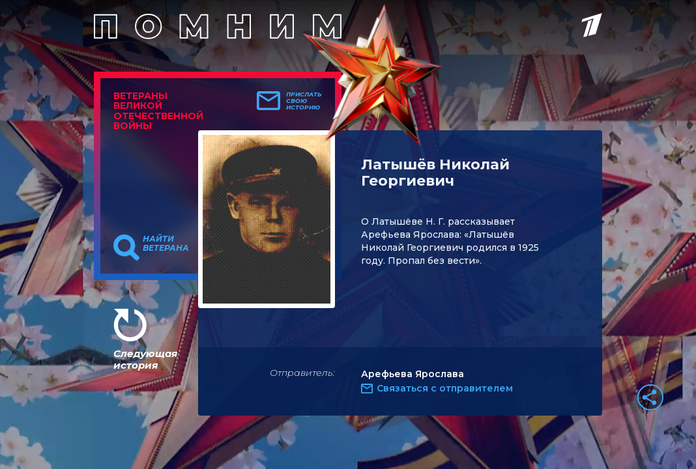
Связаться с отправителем (445, 388)
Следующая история (145, 359)
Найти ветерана (166, 243)
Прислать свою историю (304, 101)
